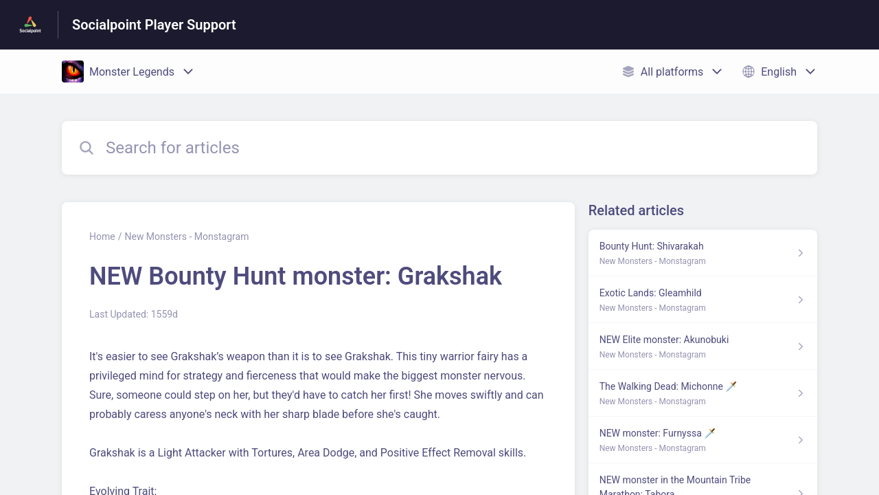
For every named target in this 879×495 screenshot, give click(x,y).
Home (102, 236)
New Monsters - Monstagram (186, 236)
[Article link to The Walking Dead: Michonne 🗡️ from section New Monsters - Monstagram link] (703, 393)
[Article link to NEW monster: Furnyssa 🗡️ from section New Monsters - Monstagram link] (703, 440)
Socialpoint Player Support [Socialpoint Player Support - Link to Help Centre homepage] (154, 24)
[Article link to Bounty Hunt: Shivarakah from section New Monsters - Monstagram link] (703, 253)
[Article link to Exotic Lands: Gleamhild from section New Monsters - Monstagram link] (703, 299)
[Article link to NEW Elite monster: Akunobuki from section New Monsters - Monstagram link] (703, 346)
